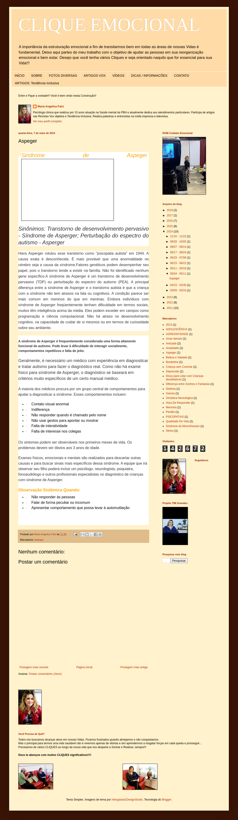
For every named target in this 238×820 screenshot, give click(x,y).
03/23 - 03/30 (178, 285)
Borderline (172, 362)
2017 (170, 215)
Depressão (172, 371)
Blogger (166, 799)
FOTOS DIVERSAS (63, 75)
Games (170, 393)
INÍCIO (19, 75)
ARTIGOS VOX (94, 75)
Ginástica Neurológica (179, 398)
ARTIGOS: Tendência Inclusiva (37, 83)
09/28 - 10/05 (178, 241)
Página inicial (84, 667)
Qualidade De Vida (177, 421)
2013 (170, 297)
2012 (170, 302)
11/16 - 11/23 (178, 236)
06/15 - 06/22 (178, 263)
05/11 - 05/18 (178, 268)
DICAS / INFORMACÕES (149, 75)
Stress (170, 430)
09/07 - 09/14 (178, 246)
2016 (170, 220)
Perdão (170, 412)
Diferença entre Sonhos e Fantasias (188, 384)
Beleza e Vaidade (176, 357)
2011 (170, 308)
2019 (170, 210)
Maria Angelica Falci (51, 106)
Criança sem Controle (179, 366)
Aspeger (38, 539)
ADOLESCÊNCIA (176, 329)
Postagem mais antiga (134, 667)
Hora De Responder (178, 402)
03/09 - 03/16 (178, 290)
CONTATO (181, 75)
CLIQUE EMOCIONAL (109, 24)
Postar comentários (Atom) (45, 674)
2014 (170, 231)
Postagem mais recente (33, 667)
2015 (170, 226)
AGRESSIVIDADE (177, 334)
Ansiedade (172, 348)
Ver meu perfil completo (47, 121)
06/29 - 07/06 (178, 257)
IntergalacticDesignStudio (127, 799)
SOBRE (36, 75)
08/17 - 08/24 (178, 252)
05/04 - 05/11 (178, 273)
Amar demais (174, 338)
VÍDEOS (118, 75)
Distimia (171, 388)
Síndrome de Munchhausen (183, 426)
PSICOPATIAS (175, 416)
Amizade (171, 343)
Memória (171, 407)
